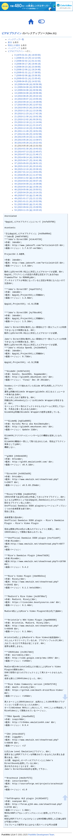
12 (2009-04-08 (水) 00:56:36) (28, 90)
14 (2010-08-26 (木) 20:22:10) (28, 96)
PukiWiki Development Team (41, 835)
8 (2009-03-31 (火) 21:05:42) (27, 78)
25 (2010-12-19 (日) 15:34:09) (28, 128)
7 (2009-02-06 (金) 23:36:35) (27, 75)
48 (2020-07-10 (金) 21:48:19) (28, 195)
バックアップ (14, 48)
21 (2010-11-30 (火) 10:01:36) (28, 116)
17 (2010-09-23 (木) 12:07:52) (28, 105)
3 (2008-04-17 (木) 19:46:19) (27, 64)
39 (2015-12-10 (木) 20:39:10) (28, 169)
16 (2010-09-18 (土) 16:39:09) (28, 102)
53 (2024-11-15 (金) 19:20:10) (28, 210)
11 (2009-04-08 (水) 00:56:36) (28, 87)
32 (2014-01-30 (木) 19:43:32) (28, 149)
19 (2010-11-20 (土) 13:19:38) (28, 110)
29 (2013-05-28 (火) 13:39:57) (28, 140)
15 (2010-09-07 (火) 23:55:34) (28, 99)
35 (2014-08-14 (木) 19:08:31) (28, 157)
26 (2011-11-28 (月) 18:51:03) (28, 131)
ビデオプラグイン (12, 33)
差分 (10, 42)
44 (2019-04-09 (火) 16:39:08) (28, 184)
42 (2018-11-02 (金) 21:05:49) (28, 178)
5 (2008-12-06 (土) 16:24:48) (27, 69)
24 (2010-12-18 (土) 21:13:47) (28, 125)
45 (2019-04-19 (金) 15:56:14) (28, 187)
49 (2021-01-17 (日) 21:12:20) (28, 198)
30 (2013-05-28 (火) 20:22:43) (28, 143)
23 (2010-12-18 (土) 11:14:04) (28, 122)
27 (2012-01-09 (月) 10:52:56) (28, 134)
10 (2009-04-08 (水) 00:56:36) (28, 84)
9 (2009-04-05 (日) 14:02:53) (27, 81)
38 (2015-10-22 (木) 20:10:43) (28, 166)
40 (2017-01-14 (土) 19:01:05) (28, 172)
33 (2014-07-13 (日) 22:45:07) (28, 152)
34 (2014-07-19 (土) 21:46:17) (28, 154)
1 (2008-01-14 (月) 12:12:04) (27, 58)
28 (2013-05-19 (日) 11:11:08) (28, 137)
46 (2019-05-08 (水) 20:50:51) (28, 189)
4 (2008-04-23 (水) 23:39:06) (27, 67)
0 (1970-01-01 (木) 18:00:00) (27, 55)
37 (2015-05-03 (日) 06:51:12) (28, 163)
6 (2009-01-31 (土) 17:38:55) (27, 72)
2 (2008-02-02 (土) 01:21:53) (27, 61)
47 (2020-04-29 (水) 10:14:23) (28, 192)
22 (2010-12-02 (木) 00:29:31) (28, 119)
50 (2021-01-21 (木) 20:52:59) (28, 201)
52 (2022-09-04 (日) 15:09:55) (28, 207)
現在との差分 (14, 45)
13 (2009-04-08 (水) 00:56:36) (28, 93)
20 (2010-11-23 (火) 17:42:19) (28, 113)
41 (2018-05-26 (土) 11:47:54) (28, 175)
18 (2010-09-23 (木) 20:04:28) (28, 108)
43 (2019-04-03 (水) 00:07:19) (28, 181)
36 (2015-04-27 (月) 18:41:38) (28, 160)
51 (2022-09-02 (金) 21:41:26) (28, 204)
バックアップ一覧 (16, 39)
